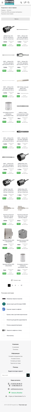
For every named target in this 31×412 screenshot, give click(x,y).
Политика (15, 349)
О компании (15, 347)
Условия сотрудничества (15, 356)
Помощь (15, 367)
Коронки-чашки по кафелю (14, 309)
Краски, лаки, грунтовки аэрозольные (17, 314)
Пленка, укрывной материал (14, 325)
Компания (15, 344)
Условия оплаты (15, 358)
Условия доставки (15, 361)
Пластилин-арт (23, 404)
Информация (16, 353)
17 (21, 285)
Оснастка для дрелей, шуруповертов (17, 319)
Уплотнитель (10, 335)
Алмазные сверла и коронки (14, 298)
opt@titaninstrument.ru (17, 389)
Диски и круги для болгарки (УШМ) (16, 304)
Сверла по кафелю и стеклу (14, 330)
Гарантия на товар (15, 363)
